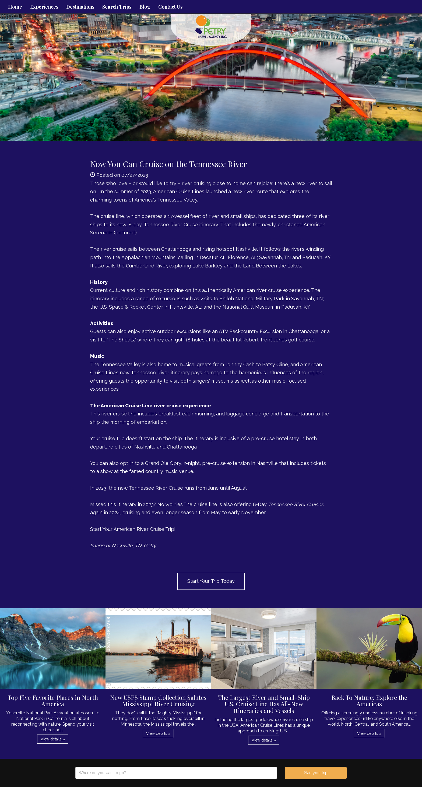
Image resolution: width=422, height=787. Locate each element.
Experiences (44, 6)
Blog (144, 6)
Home (15, 6)
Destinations (80, 6)
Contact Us (170, 6)
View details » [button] (53, 739)
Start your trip (316, 773)
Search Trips (116, 6)
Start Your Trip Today (211, 581)
